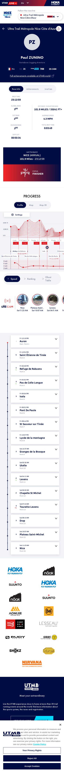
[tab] (16, 89)
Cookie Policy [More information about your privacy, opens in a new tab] (39, 753)
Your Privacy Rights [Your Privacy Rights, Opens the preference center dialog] (31, 759)
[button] (59, 28)
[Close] (60, 733)
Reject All (32, 767)
